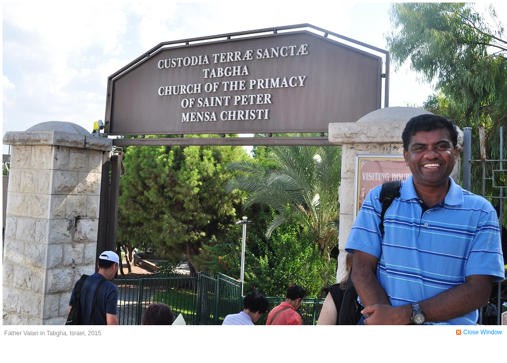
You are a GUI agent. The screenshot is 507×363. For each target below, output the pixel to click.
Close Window (482, 332)
